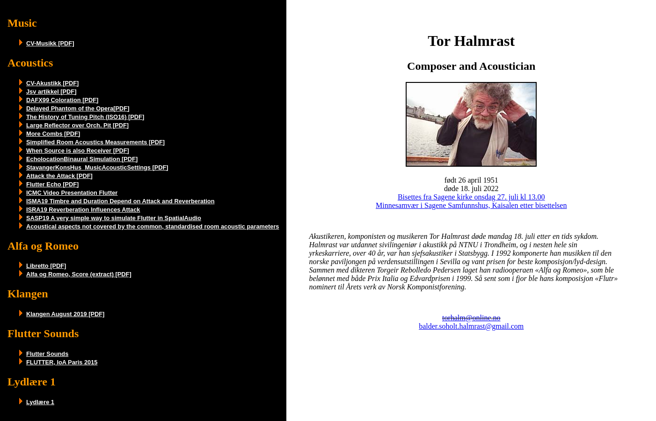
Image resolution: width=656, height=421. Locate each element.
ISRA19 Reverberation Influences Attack (83, 209)
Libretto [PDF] (46, 265)
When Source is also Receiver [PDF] (77, 150)
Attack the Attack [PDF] (59, 175)
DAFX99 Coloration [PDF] (62, 99)
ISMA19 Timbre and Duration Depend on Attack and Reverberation (120, 201)
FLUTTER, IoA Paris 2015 (61, 362)
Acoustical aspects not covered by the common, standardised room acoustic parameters (152, 226)
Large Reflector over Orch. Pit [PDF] (77, 125)
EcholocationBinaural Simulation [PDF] (82, 158)
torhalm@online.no (471, 318)
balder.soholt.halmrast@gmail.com (471, 326)
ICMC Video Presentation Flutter (71, 192)
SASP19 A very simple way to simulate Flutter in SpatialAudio (113, 218)
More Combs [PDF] (53, 133)
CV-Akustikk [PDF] (52, 83)
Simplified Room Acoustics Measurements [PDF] (95, 142)
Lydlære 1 (40, 402)
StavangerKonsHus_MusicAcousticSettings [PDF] (97, 167)
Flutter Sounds (47, 353)
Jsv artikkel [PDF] (51, 91)
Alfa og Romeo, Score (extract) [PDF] (78, 274)
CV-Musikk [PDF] (50, 43)
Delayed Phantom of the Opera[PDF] (77, 108)
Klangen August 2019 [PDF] (65, 314)
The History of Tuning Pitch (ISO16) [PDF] (85, 116)
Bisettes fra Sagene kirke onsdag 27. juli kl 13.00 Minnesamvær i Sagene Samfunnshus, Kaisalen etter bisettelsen (471, 201)
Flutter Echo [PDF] (52, 184)
